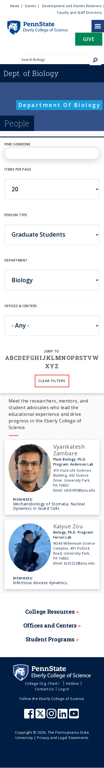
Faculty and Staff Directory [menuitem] (79, 12)
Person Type (15, 215)
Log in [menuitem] (64, 688)
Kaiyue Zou (68, 526)
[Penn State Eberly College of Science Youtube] (74, 716)
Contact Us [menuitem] (44, 688)
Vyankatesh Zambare (69, 450)
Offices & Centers (20, 306)
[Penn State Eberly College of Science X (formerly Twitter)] (41, 716)
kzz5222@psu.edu (79, 563)
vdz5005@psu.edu (79, 490)
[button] (88, 41)
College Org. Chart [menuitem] (43, 683)
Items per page (17, 169)
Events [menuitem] (30, 6)
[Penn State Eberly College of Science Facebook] (29, 716)
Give (89, 38)
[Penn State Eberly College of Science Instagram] (52, 716)
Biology (31, 73)
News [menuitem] (14, 6)
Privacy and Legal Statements (62, 737)
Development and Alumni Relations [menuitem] (72, 6)
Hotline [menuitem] (72, 683)
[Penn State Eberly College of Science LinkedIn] (63, 716)
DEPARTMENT (15, 260)
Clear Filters (51, 380)
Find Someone (17, 144)
